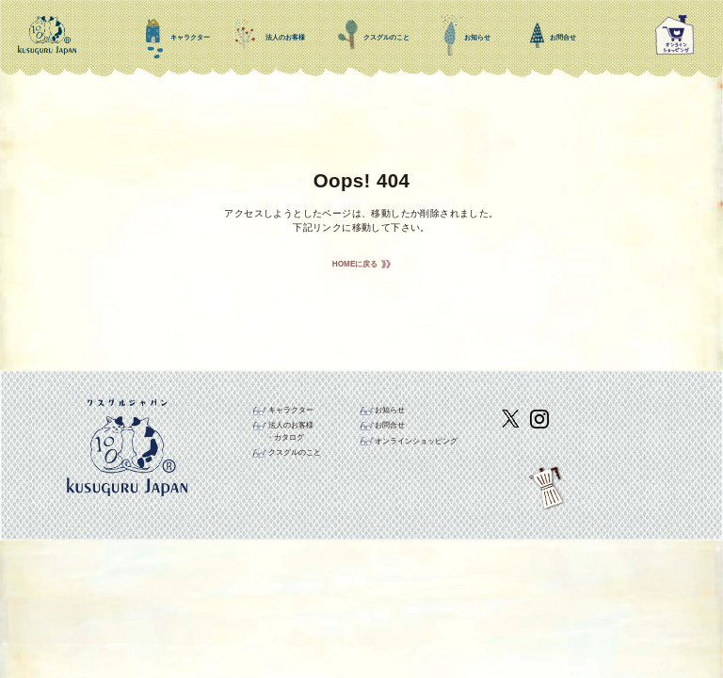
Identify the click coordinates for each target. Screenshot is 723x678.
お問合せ (390, 425)
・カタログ (285, 437)
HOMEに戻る (355, 264)
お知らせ (390, 410)
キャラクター (290, 410)
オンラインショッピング (416, 441)
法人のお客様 (290, 425)
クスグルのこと (294, 452)
